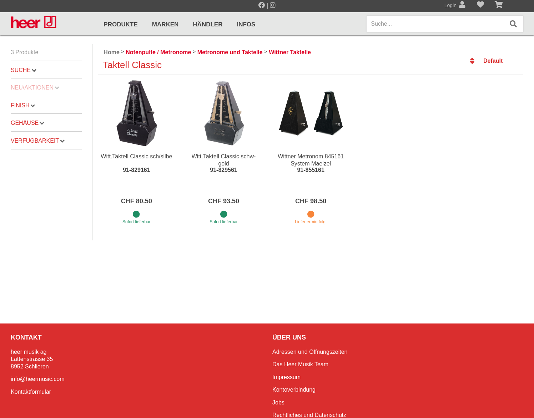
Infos (246, 24)
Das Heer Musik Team (300, 364)
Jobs (278, 402)
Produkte (120, 24)
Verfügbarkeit (38, 141)
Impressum (286, 377)
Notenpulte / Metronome (158, 52)
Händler (207, 24)
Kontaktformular (31, 392)
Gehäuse (27, 123)
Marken (165, 24)
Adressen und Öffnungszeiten (310, 352)
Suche (23, 70)
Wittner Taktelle (290, 52)
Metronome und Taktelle (230, 52)
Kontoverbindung (294, 390)
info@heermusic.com (38, 379)
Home (111, 52)
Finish (23, 105)
